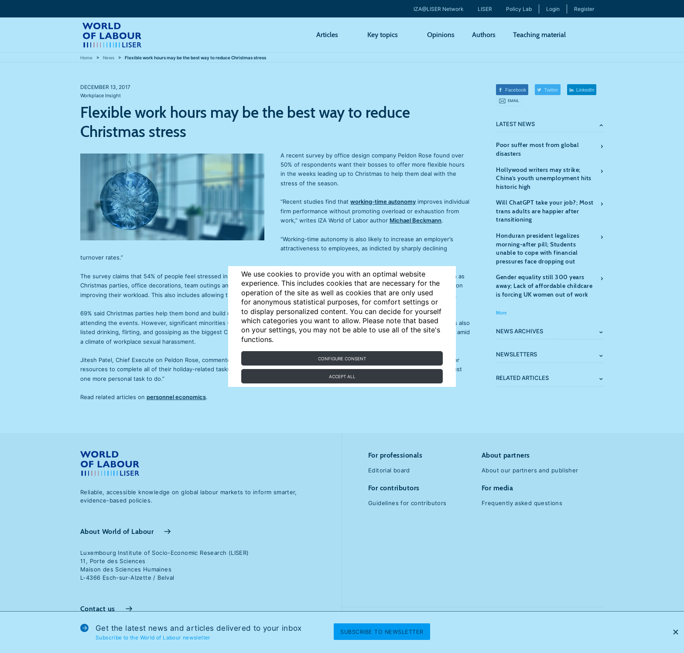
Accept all (342, 376)
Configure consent (342, 358)
